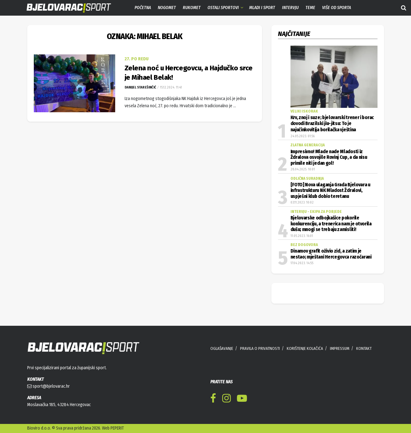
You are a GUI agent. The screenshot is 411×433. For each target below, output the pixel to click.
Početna (143, 7)
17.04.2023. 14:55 (301, 263)
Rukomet (192, 7)
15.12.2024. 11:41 (170, 87)
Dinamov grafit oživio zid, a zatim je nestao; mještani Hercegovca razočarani (331, 253)
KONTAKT (364, 348)
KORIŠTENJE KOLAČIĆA (305, 348)
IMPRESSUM (339, 348)
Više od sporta (336, 7)
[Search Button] (403, 8)
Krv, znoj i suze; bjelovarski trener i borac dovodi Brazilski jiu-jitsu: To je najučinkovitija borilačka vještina (332, 124)
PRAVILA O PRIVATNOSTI (260, 348)
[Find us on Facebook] (213, 399)
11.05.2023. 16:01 (301, 236)
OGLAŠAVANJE (221, 348)
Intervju (290, 7)
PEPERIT (117, 428)
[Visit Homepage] (64, 8)
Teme (310, 7)
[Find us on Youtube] (242, 399)
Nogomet (167, 7)
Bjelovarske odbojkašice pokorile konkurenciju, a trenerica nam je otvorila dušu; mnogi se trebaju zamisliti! (331, 223)
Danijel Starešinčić (140, 87)
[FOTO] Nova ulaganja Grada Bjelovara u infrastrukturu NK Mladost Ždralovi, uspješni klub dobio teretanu (330, 190)
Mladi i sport (262, 7)
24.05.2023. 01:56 (302, 136)
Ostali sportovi (223, 7)
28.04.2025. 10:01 (302, 169)
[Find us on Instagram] (226, 399)
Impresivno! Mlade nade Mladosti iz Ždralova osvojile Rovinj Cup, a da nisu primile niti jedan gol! (328, 157)
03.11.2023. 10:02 (302, 202)
